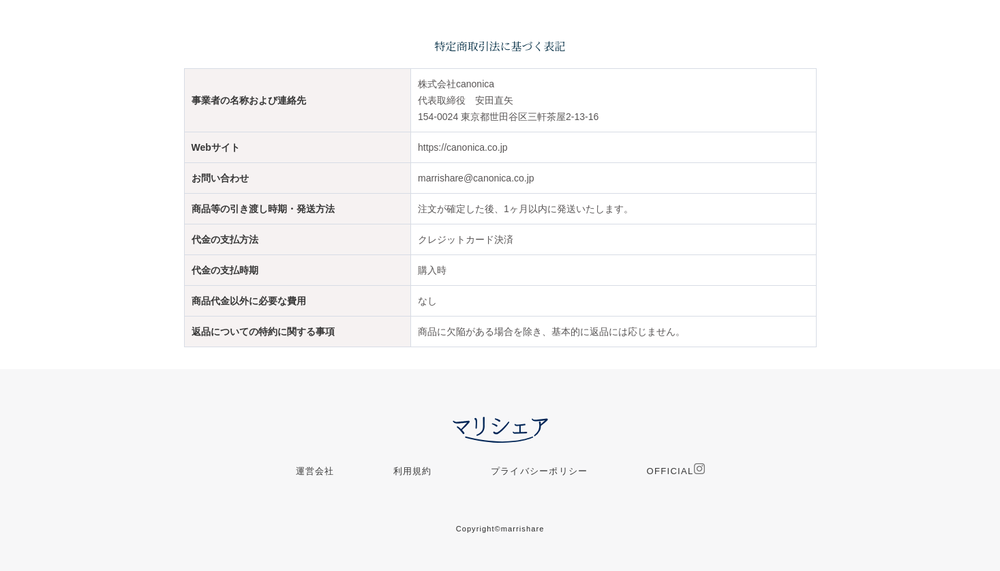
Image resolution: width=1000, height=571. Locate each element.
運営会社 (315, 471)
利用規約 (412, 471)
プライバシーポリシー (539, 471)
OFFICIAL (676, 469)
